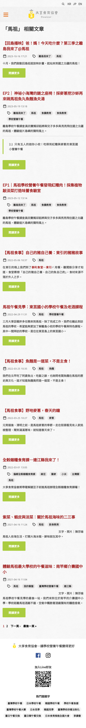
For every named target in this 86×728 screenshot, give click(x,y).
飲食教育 (54, 524)
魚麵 (51, 368)
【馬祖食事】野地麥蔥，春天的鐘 (31, 410)
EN (80, 4)
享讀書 (77, 715)
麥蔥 (51, 418)
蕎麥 (53, 474)
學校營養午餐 (15, 119)
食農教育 (46, 113)
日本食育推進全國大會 (57, 715)
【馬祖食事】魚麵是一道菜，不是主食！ (37, 361)
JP (74, 4)
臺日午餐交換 (12, 715)
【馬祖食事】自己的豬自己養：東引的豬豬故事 (43, 252)
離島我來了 (45, 56)
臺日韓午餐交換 (32, 715)
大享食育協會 (38, 656)
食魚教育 (61, 113)
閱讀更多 (16, 74)
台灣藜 (75, 474)
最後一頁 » (29, 626)
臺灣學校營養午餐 (48, 586)
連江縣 (67, 586)
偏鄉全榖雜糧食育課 (24, 474)
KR (69, 4)
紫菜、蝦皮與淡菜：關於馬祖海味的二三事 (39, 517)
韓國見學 (49, 709)
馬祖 (58, 56)
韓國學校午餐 (52, 703)
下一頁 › (15, 626)
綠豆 (43, 474)
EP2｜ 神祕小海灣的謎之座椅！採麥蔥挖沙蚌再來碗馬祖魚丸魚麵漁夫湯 (43, 95)
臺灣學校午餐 (15, 703)
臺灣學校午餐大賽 (16, 709)
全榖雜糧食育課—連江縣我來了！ (31, 459)
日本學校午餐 (33, 703)
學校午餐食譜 (71, 703)
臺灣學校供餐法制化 (69, 709)
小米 (64, 474)
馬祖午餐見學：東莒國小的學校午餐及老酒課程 (43, 306)
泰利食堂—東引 (43, 267)
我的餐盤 (28, 586)
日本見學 (35, 709)
